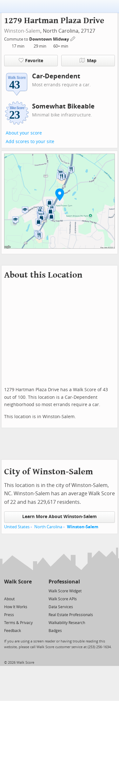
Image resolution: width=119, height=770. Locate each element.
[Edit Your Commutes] (73, 38)
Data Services (61, 607)
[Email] (27, 590)
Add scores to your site (30, 141)
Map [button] (88, 60)
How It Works (15, 607)
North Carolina (48, 526)
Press (9, 615)
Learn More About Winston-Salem (59, 516)
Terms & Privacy (18, 623)
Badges (55, 631)
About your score (24, 133)
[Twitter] (7, 590)
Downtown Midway (49, 39)
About (9, 599)
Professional (64, 582)
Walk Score (18, 582)
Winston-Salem (22, 31)
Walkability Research (67, 623)
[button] (59, 194)
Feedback (12, 631)
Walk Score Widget (65, 591)
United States (17, 526)
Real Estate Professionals (71, 615)
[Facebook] (17, 590)
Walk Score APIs (63, 599)
